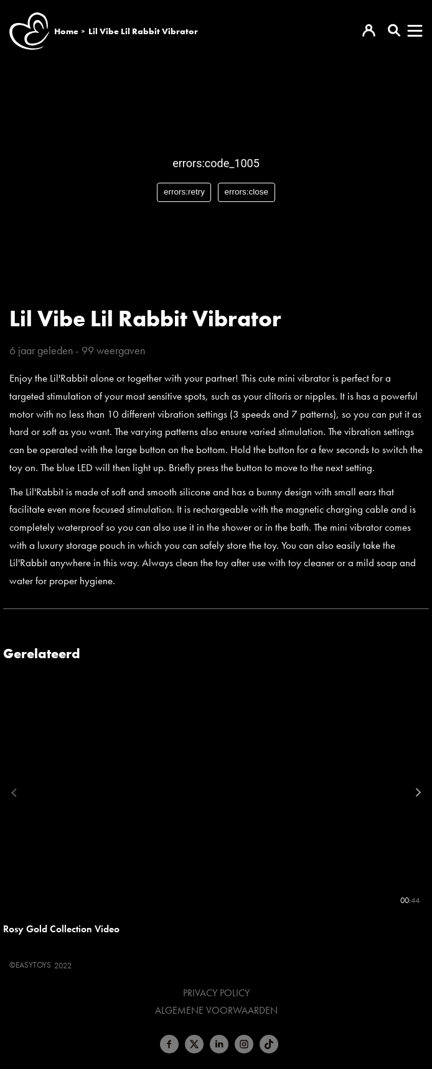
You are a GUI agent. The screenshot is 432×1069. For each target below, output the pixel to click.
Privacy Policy (216, 993)
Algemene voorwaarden (216, 1010)
